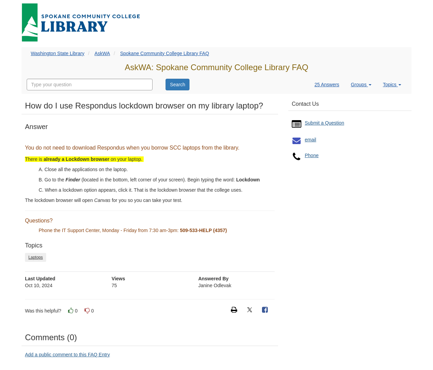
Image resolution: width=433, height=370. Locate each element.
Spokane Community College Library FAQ (164, 53)
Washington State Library (57, 53)
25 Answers (326, 84)
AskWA (102, 53)
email (310, 139)
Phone (311, 155)
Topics (392, 84)
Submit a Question (324, 123)
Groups (361, 84)
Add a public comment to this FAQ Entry (67, 354)
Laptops (35, 257)
